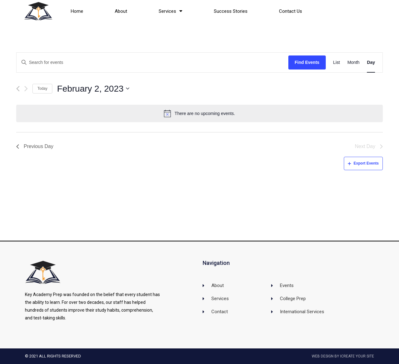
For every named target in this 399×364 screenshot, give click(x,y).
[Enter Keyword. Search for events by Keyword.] (152, 62)
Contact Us (290, 11)
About (121, 11)
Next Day (369, 146)
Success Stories (231, 11)
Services (170, 11)
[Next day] (26, 89)
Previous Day (34, 146)
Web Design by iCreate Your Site (343, 356)
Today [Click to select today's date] (42, 88)
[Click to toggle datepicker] (93, 89)
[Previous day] (18, 89)
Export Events (363, 163)
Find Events (307, 62)
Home (77, 11)
